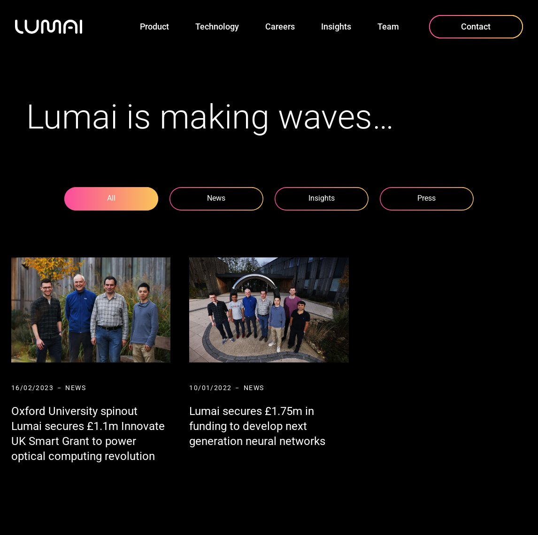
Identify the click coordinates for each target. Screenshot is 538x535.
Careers (280, 26)
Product (154, 26)
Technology (217, 26)
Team (388, 26)
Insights (336, 26)
